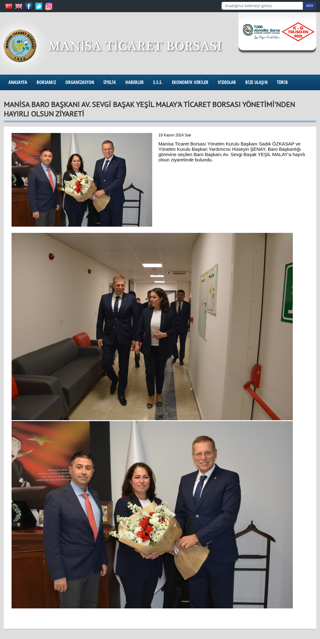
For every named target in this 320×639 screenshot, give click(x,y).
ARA (309, 5)
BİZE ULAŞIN (256, 82)
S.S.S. (157, 82)
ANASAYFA (17, 82)
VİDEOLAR (227, 82)
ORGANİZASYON (79, 82)
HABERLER (134, 82)
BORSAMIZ (46, 82)
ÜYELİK (109, 82)
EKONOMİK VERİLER (190, 82)
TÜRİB (282, 82)
